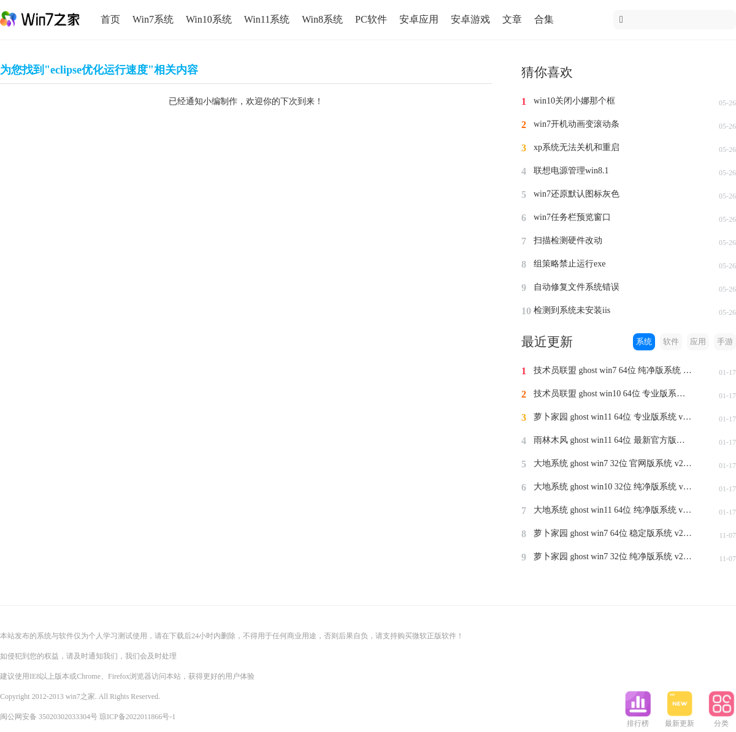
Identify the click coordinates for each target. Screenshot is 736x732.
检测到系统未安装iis (572, 310)
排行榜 (638, 720)
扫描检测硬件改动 (568, 240)
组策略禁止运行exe (569, 263)
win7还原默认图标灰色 (576, 193)
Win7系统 (153, 19)
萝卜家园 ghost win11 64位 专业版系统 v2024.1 (613, 416)
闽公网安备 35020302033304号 (49, 716)
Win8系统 (322, 19)
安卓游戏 (470, 19)
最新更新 (679, 720)
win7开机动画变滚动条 (576, 124)
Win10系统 (209, 19)
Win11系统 (266, 19)
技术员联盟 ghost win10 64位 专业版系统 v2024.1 (613, 393)
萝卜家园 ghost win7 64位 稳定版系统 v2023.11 (613, 533)
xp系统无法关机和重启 (576, 147)
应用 (698, 341)
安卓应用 (419, 19)
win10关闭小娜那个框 (574, 100)
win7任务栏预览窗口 (572, 217)
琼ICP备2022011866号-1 (137, 716)
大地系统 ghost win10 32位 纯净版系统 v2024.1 (613, 486)
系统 (644, 341)
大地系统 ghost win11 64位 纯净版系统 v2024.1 (613, 510)
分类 (721, 720)
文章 (512, 19)
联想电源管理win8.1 (571, 170)
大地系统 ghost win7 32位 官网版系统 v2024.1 (613, 463)
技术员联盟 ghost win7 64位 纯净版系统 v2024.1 (613, 370)
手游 (725, 341)
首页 (110, 19)
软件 (671, 341)
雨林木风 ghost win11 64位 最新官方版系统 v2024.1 (613, 440)
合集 (544, 19)
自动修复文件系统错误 (576, 287)
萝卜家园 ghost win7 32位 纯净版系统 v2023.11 (613, 556)
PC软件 (371, 19)
